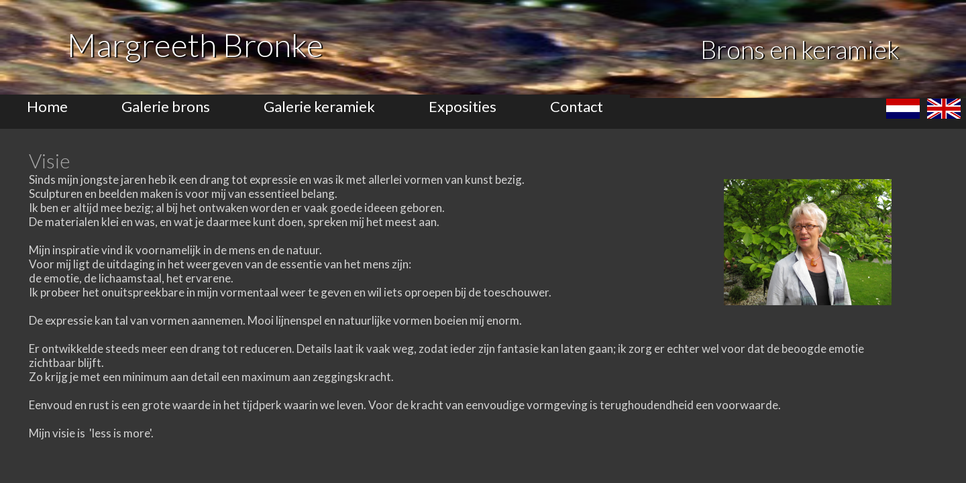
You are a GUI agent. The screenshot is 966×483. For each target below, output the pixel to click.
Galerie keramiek (319, 106)
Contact (576, 106)
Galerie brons (165, 106)
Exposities (462, 106)
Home (47, 106)
